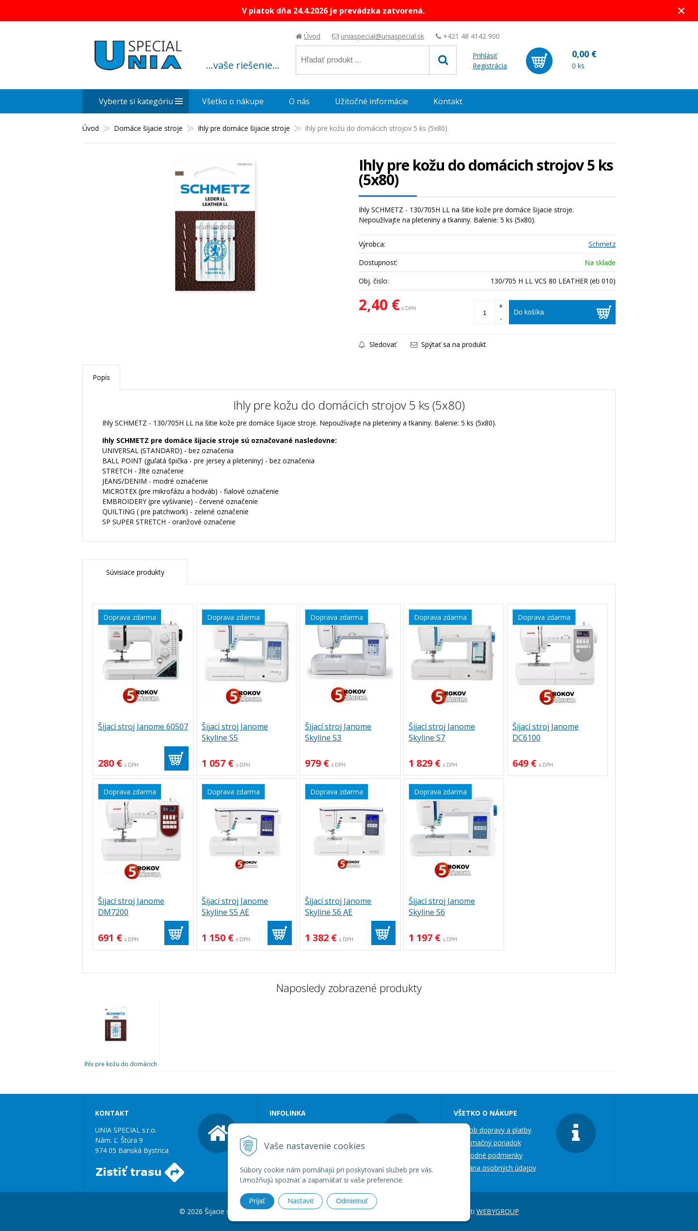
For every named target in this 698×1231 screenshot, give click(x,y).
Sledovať (378, 344)
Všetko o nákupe (233, 101)
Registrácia (490, 65)
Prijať (257, 1201)
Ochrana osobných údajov (495, 1167)
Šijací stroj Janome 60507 (143, 726)
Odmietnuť (352, 1201)
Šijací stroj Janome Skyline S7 (442, 732)
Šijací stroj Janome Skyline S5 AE (235, 906)
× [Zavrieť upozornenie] (681, 10)
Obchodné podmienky (488, 1155)
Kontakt (447, 101)
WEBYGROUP (497, 1211)
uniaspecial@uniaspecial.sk (382, 36)
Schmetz (602, 244)
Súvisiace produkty (135, 572)
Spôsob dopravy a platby (492, 1130)
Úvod (312, 36)
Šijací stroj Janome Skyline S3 (338, 732)
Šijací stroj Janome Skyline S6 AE (338, 906)
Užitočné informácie (371, 101)
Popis (101, 377)
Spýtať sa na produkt (448, 344)
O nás (299, 101)
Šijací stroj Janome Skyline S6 (442, 906)
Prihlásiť (485, 55)
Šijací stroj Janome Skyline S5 (235, 732)
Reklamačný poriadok (487, 1142)
